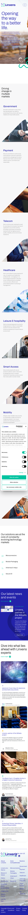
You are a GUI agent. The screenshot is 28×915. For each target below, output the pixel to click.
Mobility (22, 889)
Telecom (22, 872)
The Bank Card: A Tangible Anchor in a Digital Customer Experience (14, 779)
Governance (4, 881)
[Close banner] (25, 426)
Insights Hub (4, 891)
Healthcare (23, 875)
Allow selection (14, 482)
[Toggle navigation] (25, 5)
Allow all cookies (14, 477)
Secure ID (13, 881)
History (3, 878)
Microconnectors (15, 868)
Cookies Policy (24, 909)
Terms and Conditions (11, 909)
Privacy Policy (18, 909)
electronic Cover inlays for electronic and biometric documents (13, 689)
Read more (20, 635)
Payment (22, 869)
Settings (21, 472)
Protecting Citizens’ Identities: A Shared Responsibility (12, 824)
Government (23, 866)
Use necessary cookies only (13, 487)
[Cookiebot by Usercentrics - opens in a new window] (16, 427)
